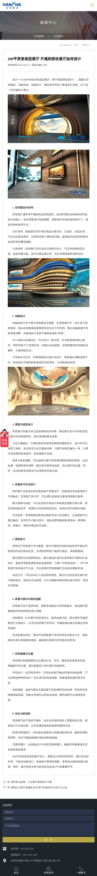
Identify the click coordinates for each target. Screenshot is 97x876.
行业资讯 (58, 36)
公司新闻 (39, 36)
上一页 (27, 782)
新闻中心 (86, 45)
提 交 (48, 839)
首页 (76, 45)
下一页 (35, 787)
